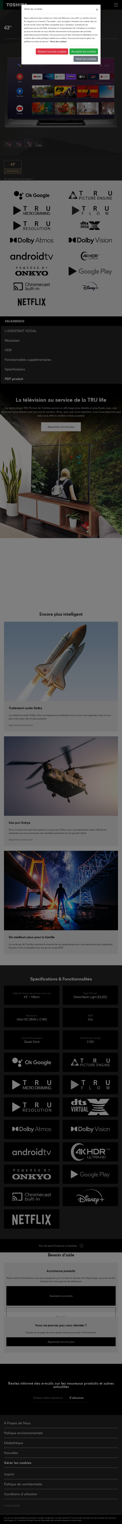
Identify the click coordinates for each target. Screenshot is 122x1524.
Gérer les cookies (86, 58)
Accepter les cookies (83, 51)
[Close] (97, 9)
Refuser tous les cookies (52, 51)
